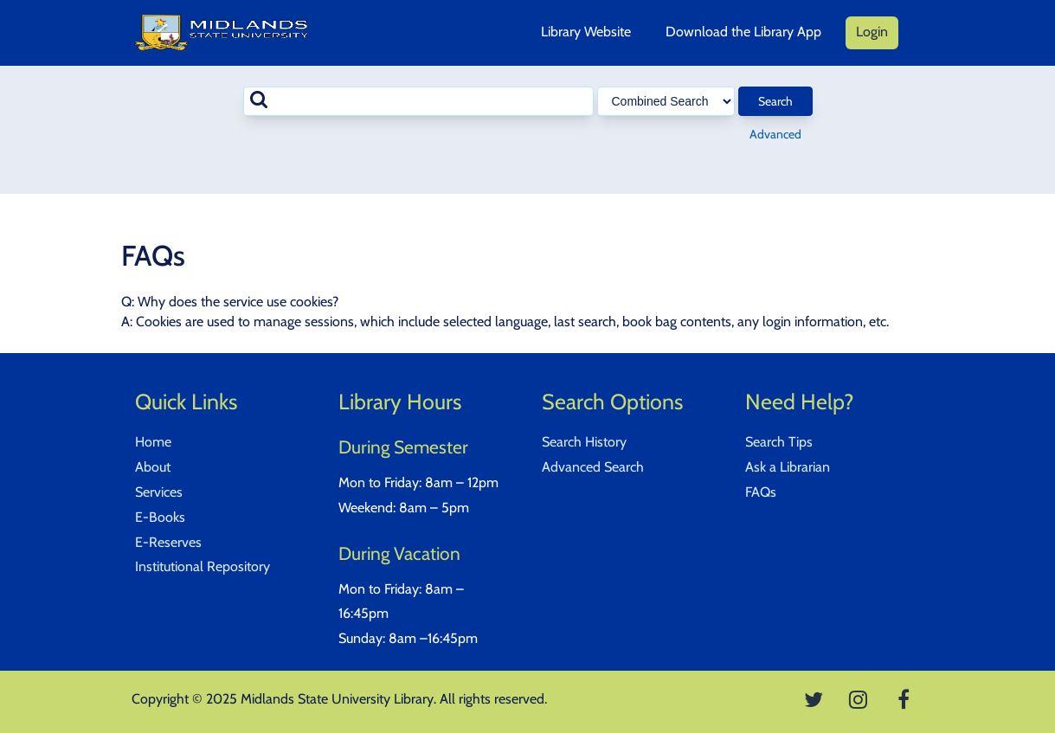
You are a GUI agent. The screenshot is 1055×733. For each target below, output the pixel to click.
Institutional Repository (202, 566)
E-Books (160, 517)
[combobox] (418, 101)
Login (872, 31)
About (152, 467)
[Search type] (666, 101)
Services (159, 492)
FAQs (760, 492)
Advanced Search (593, 467)
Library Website (586, 31)
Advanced (775, 134)
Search (775, 101)
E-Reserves (168, 542)
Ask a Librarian (787, 467)
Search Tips (779, 442)
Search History (584, 442)
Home (153, 442)
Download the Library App (743, 31)
